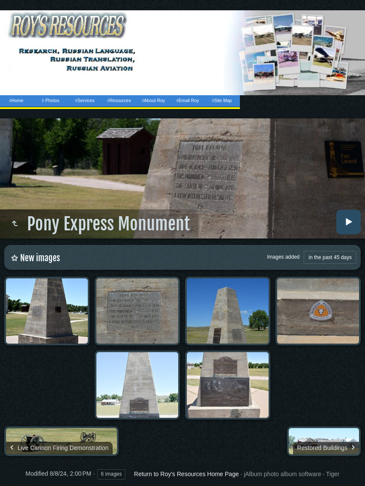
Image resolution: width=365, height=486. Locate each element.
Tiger (332, 474)
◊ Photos (51, 100)
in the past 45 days (330, 257)
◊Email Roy (187, 100)
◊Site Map (222, 100)
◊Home (16, 100)
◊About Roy (153, 100)
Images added (283, 257)
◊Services (84, 100)
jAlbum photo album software (282, 474)
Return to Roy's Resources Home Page (186, 474)
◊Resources (119, 100)
